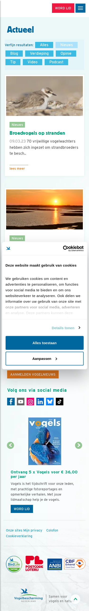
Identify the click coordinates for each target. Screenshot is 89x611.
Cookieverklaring (19, 536)
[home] (23, 8)
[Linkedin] (40, 401)
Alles (44, 45)
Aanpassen (44, 358)
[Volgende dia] (78, 480)
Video (32, 62)
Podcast (56, 62)
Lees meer (17, 168)
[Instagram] (30, 401)
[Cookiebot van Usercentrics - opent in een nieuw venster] (63, 248)
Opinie (66, 53)
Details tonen (63, 328)
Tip (13, 62)
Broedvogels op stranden (37, 133)
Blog (14, 53)
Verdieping (39, 53)
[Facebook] (11, 401)
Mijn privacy (32, 530)
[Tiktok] (59, 401)
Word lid (22, 509)
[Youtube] (20, 401)
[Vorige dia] (10, 480)
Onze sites (14, 530)
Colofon (52, 530)
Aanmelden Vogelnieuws (33, 374)
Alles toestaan (45, 343)
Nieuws (66, 45)
